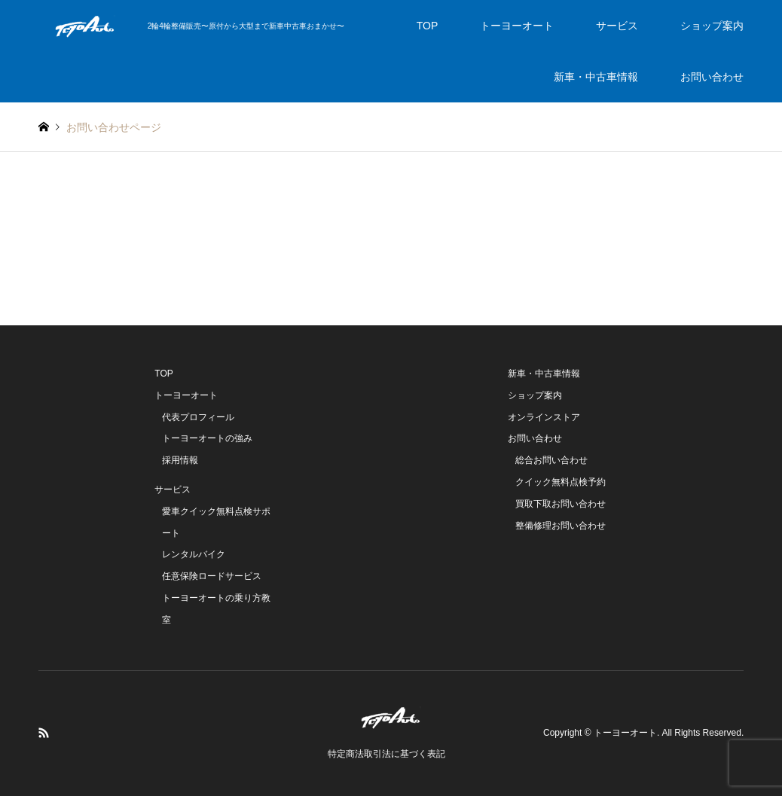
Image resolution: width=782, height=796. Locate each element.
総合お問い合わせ (551, 460)
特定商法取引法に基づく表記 (386, 754)
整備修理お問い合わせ (560, 525)
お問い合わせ (712, 77)
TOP (427, 26)
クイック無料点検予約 (560, 482)
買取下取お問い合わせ (560, 504)
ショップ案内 (712, 26)
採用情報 (180, 460)
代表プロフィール (198, 417)
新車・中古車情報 (596, 77)
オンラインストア (544, 417)
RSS (43, 732)
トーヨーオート (517, 26)
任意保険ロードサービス (211, 576)
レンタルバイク (193, 554)
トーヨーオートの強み (207, 438)
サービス (617, 26)
